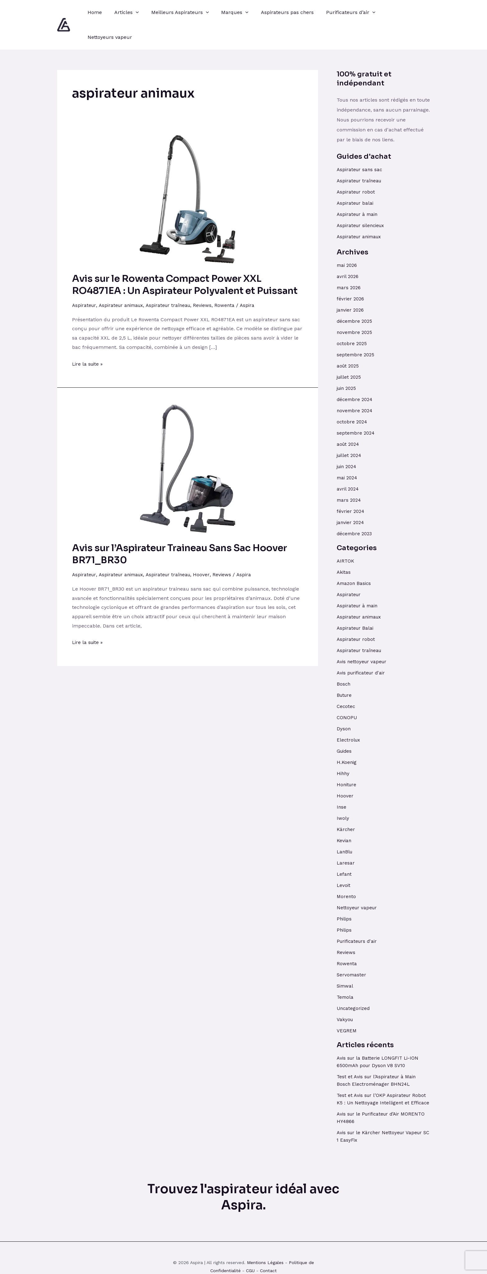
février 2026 (351, 274)
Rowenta (232, 280)
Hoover (209, 549)
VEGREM (347, 1006)
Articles (123, 12)
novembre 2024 (355, 386)
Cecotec (346, 681)
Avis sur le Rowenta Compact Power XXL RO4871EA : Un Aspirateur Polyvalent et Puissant (185, 260)
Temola (345, 972)
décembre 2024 (356, 374)
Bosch (344, 659)
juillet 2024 (350, 430)
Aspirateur (84, 280)
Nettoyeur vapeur (358, 883)
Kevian (344, 816)
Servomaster (352, 950)
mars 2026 (349, 263)
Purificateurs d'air (358, 916)
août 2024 (349, 419)
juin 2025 (348, 363)
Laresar (346, 838)
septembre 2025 (356, 330)
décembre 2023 (355, 509)
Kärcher (346, 804)
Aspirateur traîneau (174, 280)
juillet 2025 (350, 352)
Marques (226, 12)
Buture (345, 670)
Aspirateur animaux (124, 280)
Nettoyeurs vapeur (393, 12)
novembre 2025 (355, 307)
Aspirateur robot (356, 167)
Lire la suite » (88, 338)
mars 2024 (349, 475)
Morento (347, 871)
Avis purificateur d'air (363, 648)
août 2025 (349, 341)
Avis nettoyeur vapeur (363, 637)
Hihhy (343, 748)
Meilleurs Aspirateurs (174, 12)
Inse (342, 782)
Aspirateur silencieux (362, 200)
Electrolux (349, 715)
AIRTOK (346, 536)
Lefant (344, 849)
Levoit (344, 860)
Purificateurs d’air (337, 12)
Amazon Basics (355, 558)
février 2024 (351, 486)
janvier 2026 (351, 285)
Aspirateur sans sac (360, 145)
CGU (250, 1253)
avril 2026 (348, 251)
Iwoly (343, 793)
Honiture (347, 760)
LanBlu (345, 827)
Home (93, 12)
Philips (345, 894)
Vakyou (345, 995)
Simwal (345, 961)
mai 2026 (348, 240)
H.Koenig (347, 737)
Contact (268, 1253)
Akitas (344, 547)
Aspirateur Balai (356, 603)
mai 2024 (348, 453)
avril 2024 (348, 464)
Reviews (210, 280)
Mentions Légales (265, 1245)
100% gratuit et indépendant (364, 53)
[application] (132, 12)
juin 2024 (348, 442)
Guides (345, 726)
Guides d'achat (364, 131)
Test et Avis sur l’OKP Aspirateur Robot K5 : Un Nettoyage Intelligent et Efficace (383, 1077)
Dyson (344, 704)
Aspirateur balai (356, 178)
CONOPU (347, 693)
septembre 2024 (356, 408)
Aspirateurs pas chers (276, 12)
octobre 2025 (352, 319)
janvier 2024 (351, 497)
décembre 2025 (355, 296)
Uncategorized (354, 983)
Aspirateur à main (358, 189)
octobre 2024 (352, 397)
